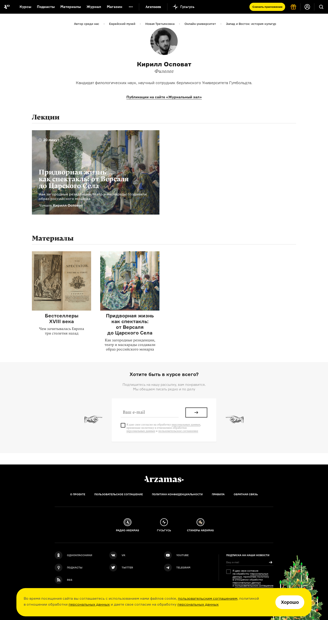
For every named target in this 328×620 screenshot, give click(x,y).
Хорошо (290, 602)
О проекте (77, 494)
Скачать (267, 6)
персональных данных (89, 604)
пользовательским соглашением (207, 598)
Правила (218, 494)
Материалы (70, 7)
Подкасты (46, 7)
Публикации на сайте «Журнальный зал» (164, 97)
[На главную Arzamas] (7, 7)
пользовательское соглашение (178, 431)
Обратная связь (246, 494)
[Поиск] (321, 6)
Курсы (25, 7)
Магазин (114, 7)
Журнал (94, 7)
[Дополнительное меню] (130, 6)
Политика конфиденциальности (177, 494)
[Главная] (164, 479)
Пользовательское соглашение (118, 494)
